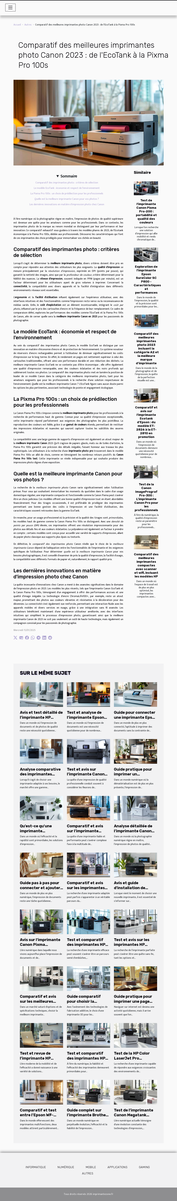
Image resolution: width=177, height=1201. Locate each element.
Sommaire (68, 176)
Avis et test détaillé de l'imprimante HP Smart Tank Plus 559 (41, 717)
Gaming (144, 1167)
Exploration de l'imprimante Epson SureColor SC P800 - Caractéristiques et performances (147, 279)
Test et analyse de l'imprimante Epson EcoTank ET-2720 (85, 717)
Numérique (65, 1167)
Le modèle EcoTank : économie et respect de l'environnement (67, 188)
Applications (117, 1167)
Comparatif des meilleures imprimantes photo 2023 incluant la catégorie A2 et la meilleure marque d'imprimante (146, 348)
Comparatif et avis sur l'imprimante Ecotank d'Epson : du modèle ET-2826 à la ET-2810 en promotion (146, 422)
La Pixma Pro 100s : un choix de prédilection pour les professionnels (66, 193)
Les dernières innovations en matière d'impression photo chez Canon (66, 204)
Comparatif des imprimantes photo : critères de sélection (66, 183)
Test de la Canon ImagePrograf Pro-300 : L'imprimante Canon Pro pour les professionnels (146, 497)
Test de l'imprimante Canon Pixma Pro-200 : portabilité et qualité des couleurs (146, 211)
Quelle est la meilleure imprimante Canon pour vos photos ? (67, 199)
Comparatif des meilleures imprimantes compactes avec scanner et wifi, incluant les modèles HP (146, 565)
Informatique (36, 1167)
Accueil (17, 25)
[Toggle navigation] (10, 7)
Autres (28, 25)
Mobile (91, 1167)
